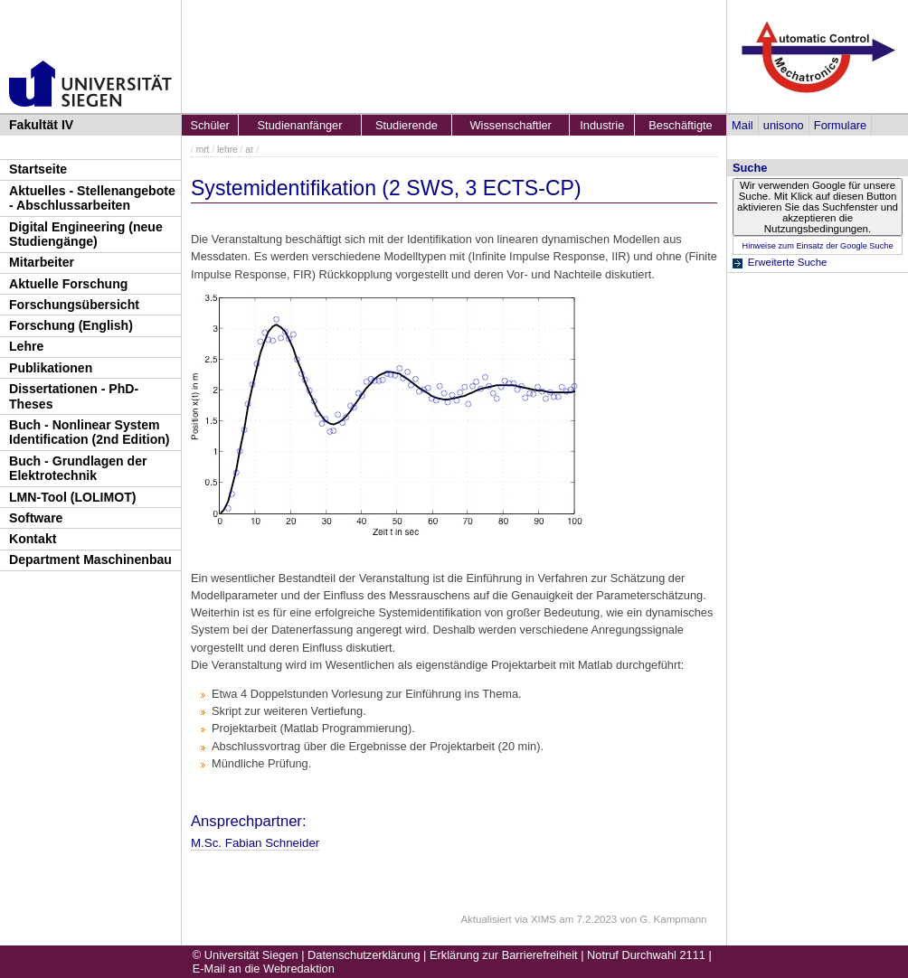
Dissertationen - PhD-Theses (73, 396)
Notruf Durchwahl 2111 (646, 955)
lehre (227, 150)
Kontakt (32, 538)
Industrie (602, 125)
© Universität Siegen (245, 955)
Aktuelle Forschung (68, 284)
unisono (783, 125)
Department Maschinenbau (90, 559)
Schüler (209, 125)
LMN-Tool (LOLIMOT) (72, 497)
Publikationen (50, 368)
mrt (203, 150)
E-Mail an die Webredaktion (264, 968)
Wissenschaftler (511, 125)
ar (249, 150)
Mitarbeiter (41, 262)
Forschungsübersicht (74, 304)
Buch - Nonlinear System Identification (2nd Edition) (89, 432)
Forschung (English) (71, 325)
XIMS (543, 919)
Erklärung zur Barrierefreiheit (504, 955)
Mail (742, 125)
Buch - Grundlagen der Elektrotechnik (78, 469)
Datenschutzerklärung (363, 955)
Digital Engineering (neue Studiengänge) (86, 234)
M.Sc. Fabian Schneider (255, 843)
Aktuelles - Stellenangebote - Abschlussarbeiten (92, 198)
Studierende (406, 125)
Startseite (38, 169)
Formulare (840, 125)
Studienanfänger (300, 125)
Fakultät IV (41, 125)
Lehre (26, 346)
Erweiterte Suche (788, 262)
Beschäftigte (680, 125)
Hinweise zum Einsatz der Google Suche (817, 245)
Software (35, 518)
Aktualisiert (485, 919)
